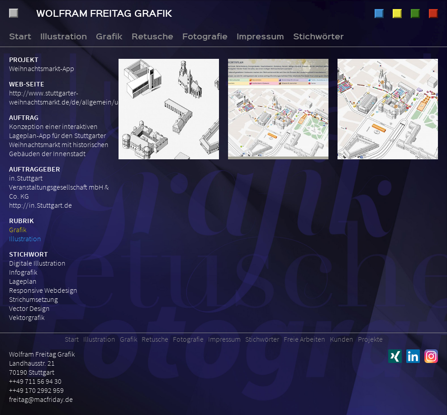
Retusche (415, 13)
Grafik (397, 13)
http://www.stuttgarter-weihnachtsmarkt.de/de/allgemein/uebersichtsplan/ (86, 97)
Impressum (260, 36)
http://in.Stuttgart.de (40, 205)
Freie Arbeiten (304, 338)
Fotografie (433, 13)
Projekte (370, 338)
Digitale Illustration (37, 262)
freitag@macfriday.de (41, 399)
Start (20, 36)
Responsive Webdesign (43, 290)
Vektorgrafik (26, 317)
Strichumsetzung (33, 299)
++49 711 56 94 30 (35, 381)
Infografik (23, 272)
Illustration (379, 13)
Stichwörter (318, 36)
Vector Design (29, 308)
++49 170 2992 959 (36, 390)
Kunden (341, 338)
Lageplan (23, 281)
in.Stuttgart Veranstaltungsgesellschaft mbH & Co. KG (59, 186)
